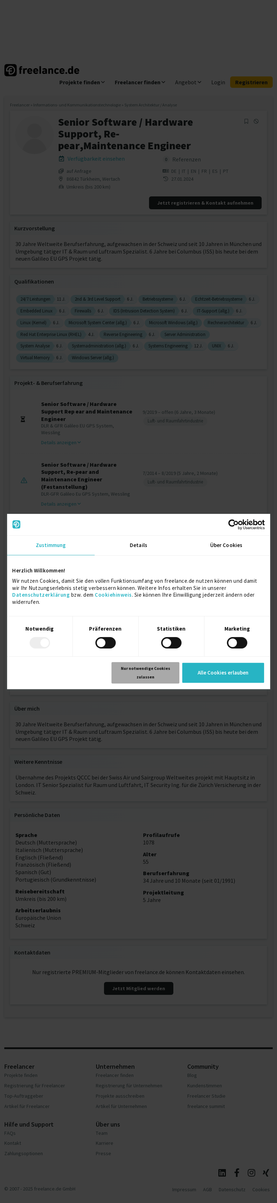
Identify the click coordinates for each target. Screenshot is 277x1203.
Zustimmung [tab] (51, 545)
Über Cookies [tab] (226, 545)
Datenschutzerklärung (41, 594)
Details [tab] (138, 545)
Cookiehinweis (113, 594)
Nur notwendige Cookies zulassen (145, 673)
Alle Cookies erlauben (223, 672)
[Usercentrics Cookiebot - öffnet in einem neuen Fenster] (233, 524)
